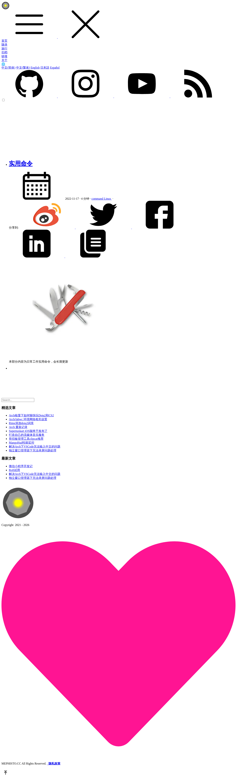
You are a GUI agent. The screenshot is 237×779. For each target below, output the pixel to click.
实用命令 (21, 163)
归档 (4, 52)
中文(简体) (8, 67)
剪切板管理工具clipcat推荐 (26, 438)
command (97, 198)
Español (55, 67)
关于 (4, 60)
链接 (4, 56)
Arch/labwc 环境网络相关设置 (28, 419)
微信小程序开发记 (21, 466)
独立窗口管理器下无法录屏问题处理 (32, 450)
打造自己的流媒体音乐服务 (26, 434)
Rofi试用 (14, 470)
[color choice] (3, 100)
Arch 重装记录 (18, 427)
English (35, 67)
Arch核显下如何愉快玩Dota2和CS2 (31, 415)
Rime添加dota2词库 (21, 423)
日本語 (44, 67)
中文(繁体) (23, 67)
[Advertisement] (118, 130)
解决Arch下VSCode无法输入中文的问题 (34, 446)
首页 (4, 40)
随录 (4, 44)
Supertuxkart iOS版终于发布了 (28, 431)
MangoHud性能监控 (21, 442)
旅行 (4, 48)
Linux (108, 198)
